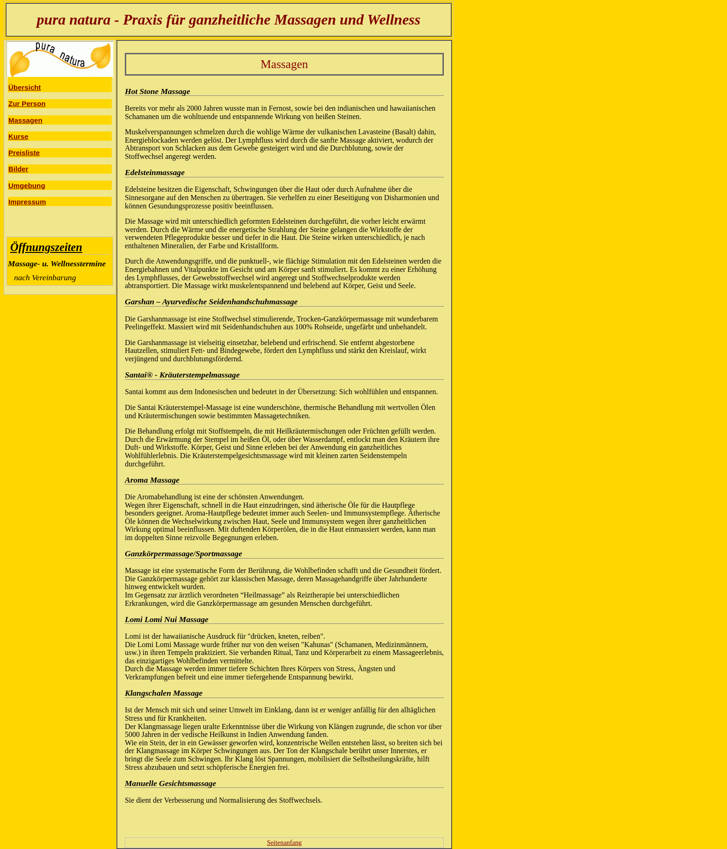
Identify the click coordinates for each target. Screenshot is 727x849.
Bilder (18, 169)
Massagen (25, 120)
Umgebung (26, 185)
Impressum (27, 202)
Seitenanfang (284, 842)
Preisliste (24, 153)
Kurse (18, 136)
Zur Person (26, 103)
